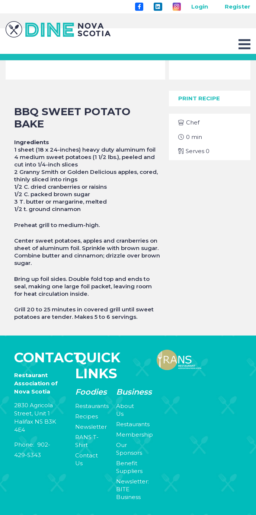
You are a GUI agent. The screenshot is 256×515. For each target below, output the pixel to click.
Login (199, 6)
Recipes (86, 416)
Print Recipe (199, 98)
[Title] (139, 7)
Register (237, 6)
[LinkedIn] (158, 7)
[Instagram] (177, 7)
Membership (134, 434)
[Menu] (244, 44)
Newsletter (91, 426)
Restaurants (92, 405)
